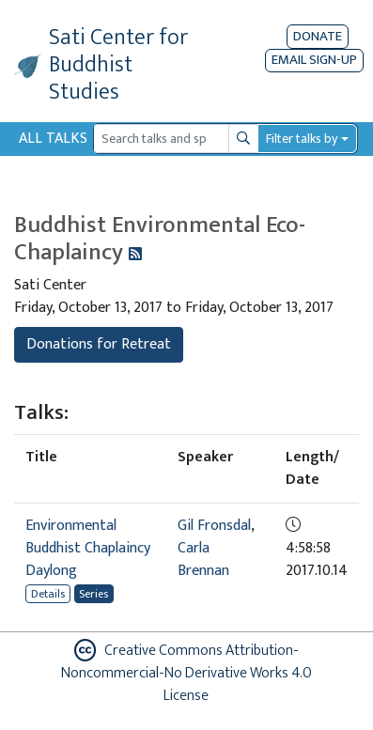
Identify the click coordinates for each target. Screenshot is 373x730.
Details (48, 593)
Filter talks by (301, 138)
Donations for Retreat (98, 344)
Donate (317, 36)
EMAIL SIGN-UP (314, 60)
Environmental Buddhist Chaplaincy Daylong (87, 548)
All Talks (53, 138)
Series (93, 593)
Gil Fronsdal (214, 525)
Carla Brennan (203, 559)
